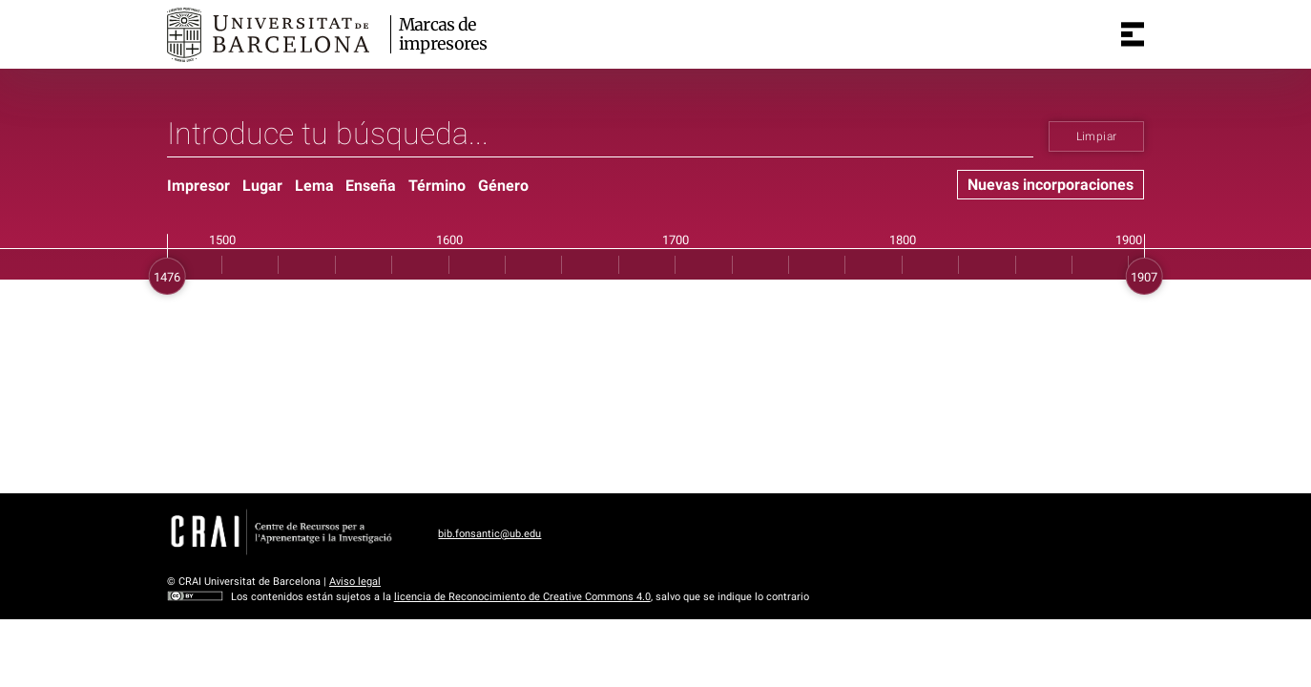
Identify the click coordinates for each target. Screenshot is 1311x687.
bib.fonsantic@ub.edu (489, 534)
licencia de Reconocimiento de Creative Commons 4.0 (522, 597)
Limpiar (1096, 136)
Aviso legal (355, 581)
